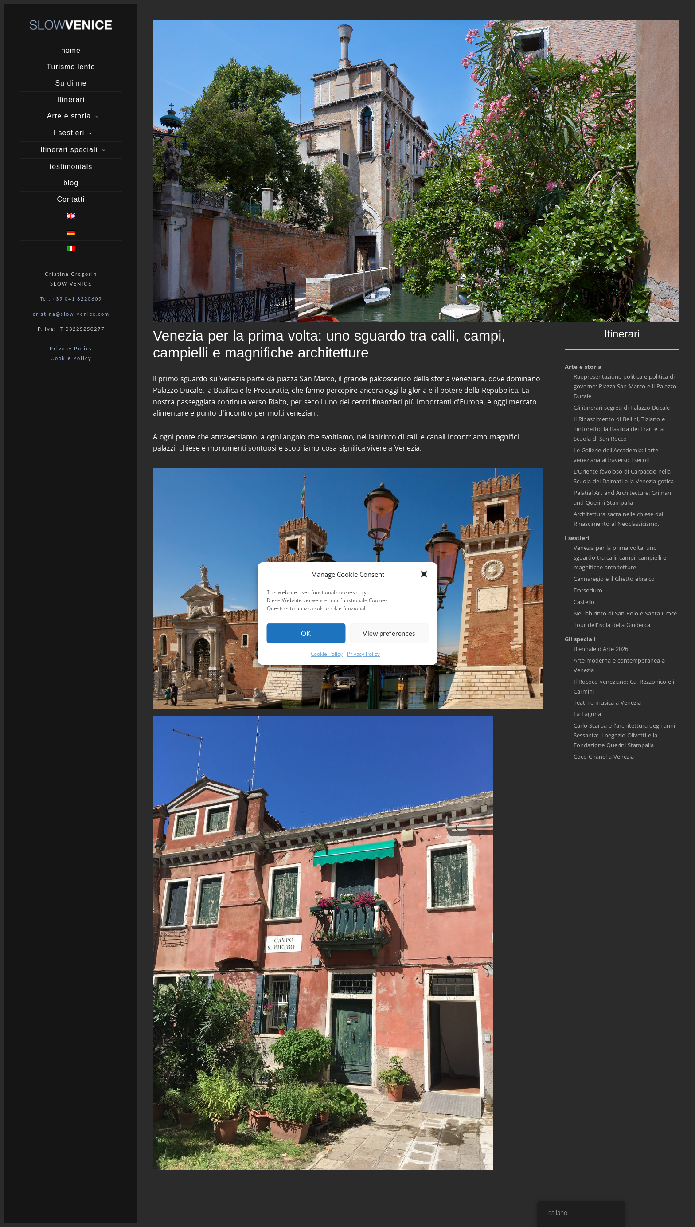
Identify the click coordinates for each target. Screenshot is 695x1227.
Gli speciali (580, 639)
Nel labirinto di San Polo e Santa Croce (625, 613)
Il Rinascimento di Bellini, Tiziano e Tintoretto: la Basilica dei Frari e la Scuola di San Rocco (619, 429)
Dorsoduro (588, 590)
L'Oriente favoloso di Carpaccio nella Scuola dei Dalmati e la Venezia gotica (624, 476)
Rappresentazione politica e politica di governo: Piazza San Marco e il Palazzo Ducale (625, 386)
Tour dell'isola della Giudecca (612, 625)
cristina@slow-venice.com (71, 314)
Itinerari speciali (69, 149)
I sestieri (69, 133)
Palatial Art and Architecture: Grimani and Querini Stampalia (623, 497)
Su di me (70, 83)
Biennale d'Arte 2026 (601, 649)
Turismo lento (71, 67)
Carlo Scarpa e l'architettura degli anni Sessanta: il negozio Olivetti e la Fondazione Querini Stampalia (624, 735)
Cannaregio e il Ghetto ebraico (614, 579)
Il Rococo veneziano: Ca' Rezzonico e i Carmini (624, 686)
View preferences (389, 633)
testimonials (71, 166)
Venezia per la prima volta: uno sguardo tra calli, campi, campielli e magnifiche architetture (620, 557)
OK (306, 633)
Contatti (71, 199)
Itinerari (71, 99)
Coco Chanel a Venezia (604, 757)
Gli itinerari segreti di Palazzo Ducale (622, 408)
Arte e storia (69, 116)
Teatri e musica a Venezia (607, 702)
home (71, 50)
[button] (424, 573)
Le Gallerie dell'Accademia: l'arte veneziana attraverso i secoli (616, 455)
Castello (584, 602)
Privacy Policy (363, 654)
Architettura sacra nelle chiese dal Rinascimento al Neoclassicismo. (618, 519)
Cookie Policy (327, 654)
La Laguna (587, 714)
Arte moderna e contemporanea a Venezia (619, 665)
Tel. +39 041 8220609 (71, 299)
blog (70, 183)
